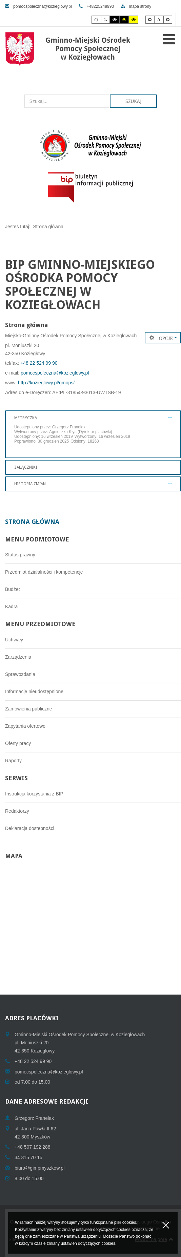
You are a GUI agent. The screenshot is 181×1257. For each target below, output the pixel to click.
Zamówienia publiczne (28, 708)
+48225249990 (96, 6)
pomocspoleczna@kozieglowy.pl (38, 6)
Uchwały (14, 639)
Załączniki (25, 467)
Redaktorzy (17, 811)
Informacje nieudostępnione (34, 691)
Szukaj (133, 101)
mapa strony (136, 6)
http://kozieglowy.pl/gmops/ (46, 382)
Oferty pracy (18, 743)
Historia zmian (30, 484)
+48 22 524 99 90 (38, 363)
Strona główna (32, 521)
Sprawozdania (20, 674)
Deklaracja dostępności (29, 828)
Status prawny (20, 554)
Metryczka (25, 418)
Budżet (12, 589)
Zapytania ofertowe (25, 726)
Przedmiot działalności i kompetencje (44, 572)
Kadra (11, 606)
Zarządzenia (18, 657)
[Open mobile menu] (169, 39)
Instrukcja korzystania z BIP (34, 793)
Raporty (13, 760)
